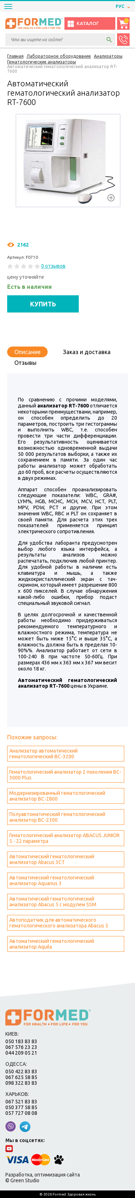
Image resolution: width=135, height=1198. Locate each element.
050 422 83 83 (21, 1071)
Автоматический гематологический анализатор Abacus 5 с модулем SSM (52, 901)
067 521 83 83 (21, 1101)
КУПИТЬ (43, 303)
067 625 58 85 (21, 1077)
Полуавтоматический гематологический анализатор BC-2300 (57, 817)
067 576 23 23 (21, 1047)
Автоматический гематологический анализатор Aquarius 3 (51, 880)
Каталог (83, 24)
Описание (27, 352)
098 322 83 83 (21, 1083)
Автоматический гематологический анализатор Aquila (51, 944)
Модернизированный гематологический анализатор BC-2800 (57, 796)
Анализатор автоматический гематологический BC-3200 (43, 753)
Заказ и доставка (87, 352)
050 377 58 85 (21, 1107)
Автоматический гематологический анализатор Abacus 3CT (51, 859)
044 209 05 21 (21, 1053)
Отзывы (25, 362)
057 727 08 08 (21, 1113)
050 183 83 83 (21, 1041)
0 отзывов (53, 266)
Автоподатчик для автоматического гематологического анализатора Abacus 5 (58, 923)
